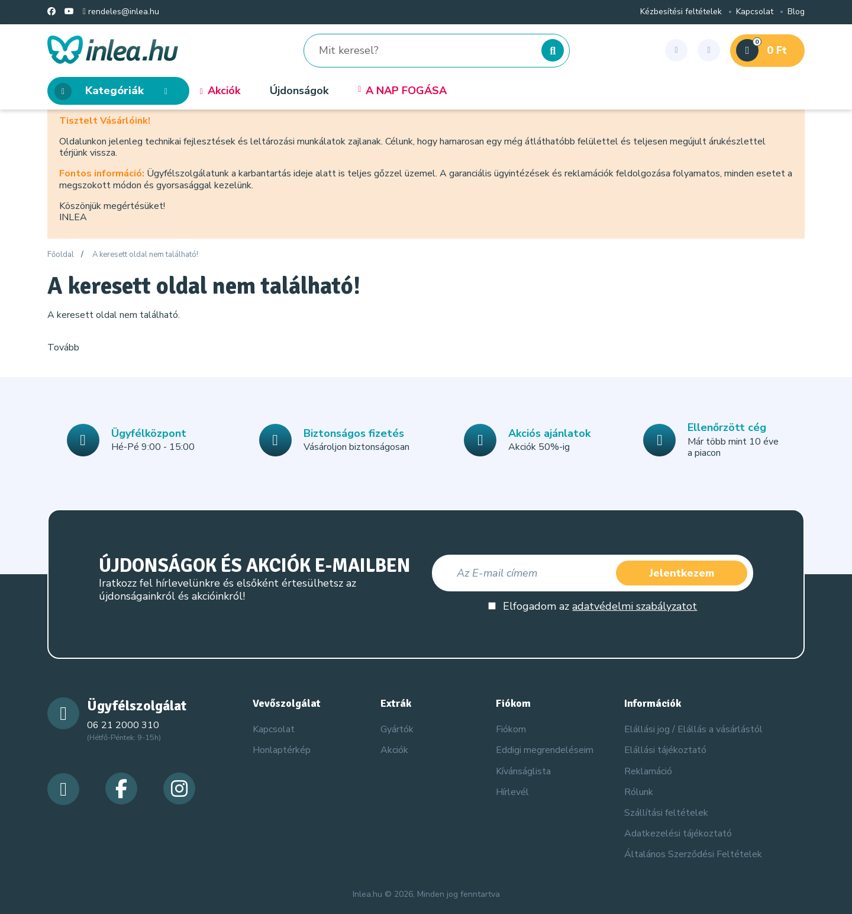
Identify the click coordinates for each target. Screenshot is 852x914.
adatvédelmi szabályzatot (634, 606)
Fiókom (511, 729)
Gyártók (397, 729)
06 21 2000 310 (123, 725)
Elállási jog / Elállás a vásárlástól (693, 729)
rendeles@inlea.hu (121, 12)
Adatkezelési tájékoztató (678, 833)
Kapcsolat (754, 12)
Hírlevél (512, 792)
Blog (796, 12)
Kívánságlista (523, 771)
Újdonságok (299, 91)
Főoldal (60, 255)
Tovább (63, 347)
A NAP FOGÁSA (402, 91)
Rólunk (638, 792)
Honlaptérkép (282, 750)
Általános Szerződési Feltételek (693, 854)
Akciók (220, 91)
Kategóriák (114, 91)
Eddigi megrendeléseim (544, 750)
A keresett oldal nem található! (145, 255)
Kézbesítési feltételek (681, 12)
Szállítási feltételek (666, 812)
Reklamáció (648, 771)
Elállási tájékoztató (665, 750)
